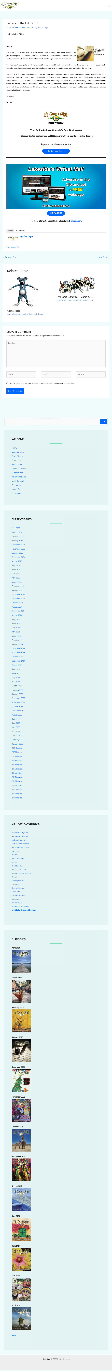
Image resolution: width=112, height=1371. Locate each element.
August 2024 (17, 608)
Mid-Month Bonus (19, 469)
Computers (16, 892)
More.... (15, 1336)
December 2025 (18, 545)
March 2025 (17, 583)
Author (10, 231)
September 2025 (18, 558)
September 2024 (18, 612)
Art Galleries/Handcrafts (20, 848)
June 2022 (16, 724)
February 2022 (17, 740)
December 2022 (18, 699)
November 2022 (18, 703)
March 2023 (17, 686)
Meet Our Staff (18, 482)
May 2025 (16, 574)
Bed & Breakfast (17, 866)
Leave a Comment (14, 28)
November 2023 (18, 653)
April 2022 (16, 732)
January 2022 (17, 744)
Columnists (16, 461)
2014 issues (17, 778)
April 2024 (16, 632)
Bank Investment (18, 859)
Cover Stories (17, 457)
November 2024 (18, 599)
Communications (18, 889)
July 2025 (16, 566)
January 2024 (17, 645)
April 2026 (16, 529)
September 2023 (18, 661)
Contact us (16, 486)
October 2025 (17, 554)
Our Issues (16, 494)
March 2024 (17, 637)
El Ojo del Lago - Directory (56, 151)
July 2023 (16, 670)
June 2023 (16, 674)
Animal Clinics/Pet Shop (20, 844)
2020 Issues (17, 753)
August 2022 (17, 715)
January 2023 (17, 695)
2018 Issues (17, 761)
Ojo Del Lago (26, 237)
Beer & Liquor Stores (19, 870)
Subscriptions (17, 473)
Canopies (15, 878)
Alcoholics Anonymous (20, 833)
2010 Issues (17, 794)
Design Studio (17, 903)
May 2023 (16, 678)
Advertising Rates (19, 477)
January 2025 (17, 591)
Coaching (15, 885)
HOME (14, 448)
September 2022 (18, 711)
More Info (16, 490)
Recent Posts (20, 231)
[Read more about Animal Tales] (23, 293)
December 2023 (18, 649)
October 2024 (17, 603)
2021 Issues (17, 749)
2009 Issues (17, 798)
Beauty (14, 863)
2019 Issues (17, 757)
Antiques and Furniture (20, 837)
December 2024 (18, 595)
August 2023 (17, 666)
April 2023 (16, 682)
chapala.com (76, 222)
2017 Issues (17, 765)
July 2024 (16, 620)
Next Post (104, 258)
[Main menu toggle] (109, 5)
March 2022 (17, 736)
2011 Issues (17, 790)
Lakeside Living (18, 453)
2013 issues (17, 782)
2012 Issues (17, 786)
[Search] (103, 422)
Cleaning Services (18, 881)
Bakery (14, 855)
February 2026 (17, 537)
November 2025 (18, 549)
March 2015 (28, 28)
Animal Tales (13, 311)
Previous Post (10, 258)
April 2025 (16, 578)
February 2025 (17, 587)
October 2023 (17, 657)
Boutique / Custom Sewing (21, 874)
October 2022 (17, 707)
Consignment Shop (18, 896)
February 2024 (17, 641)
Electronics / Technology (20, 907)
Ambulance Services (19, 841)
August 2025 (17, 562)
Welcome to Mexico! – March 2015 (75, 297)
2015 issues (17, 774)
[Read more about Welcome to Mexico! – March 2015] (76, 286)
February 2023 (17, 690)
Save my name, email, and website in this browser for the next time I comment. (42, 384)
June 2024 (16, 624)
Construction (16, 900)
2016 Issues (17, 769)
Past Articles (17, 465)
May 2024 (16, 628)
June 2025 (16, 570)
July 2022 (16, 720)
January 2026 (17, 541)
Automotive (16, 852)
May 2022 (16, 728)
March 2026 (17, 533)
